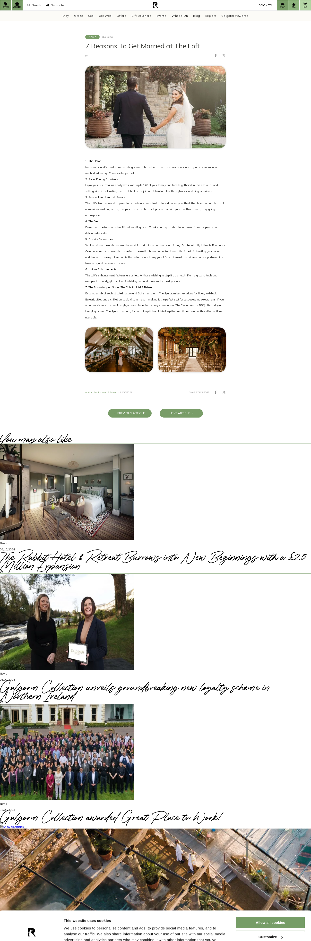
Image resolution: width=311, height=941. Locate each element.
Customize (271, 909)
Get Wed (105, 15)
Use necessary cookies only (270, 923)
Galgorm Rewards (234, 15)
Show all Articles (12, 827)
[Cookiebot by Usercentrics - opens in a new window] (31, 931)
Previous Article (130, 413)
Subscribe (55, 5)
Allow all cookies (270, 895)
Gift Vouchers (141, 15)
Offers (121, 15)
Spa (91, 15)
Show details (75, 931)
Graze (78, 15)
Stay (65, 15)
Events (161, 15)
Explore (210, 15)
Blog (196, 15)
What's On (180, 15)
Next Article (181, 413)
